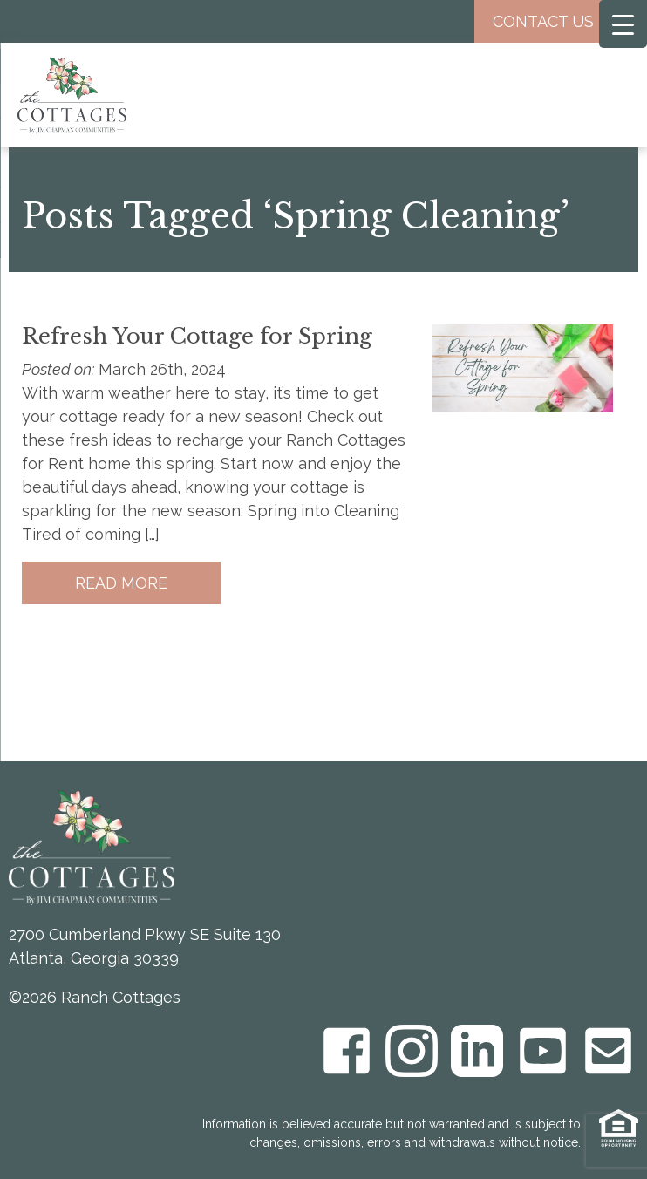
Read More (121, 583)
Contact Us (556, 21)
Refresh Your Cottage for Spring (197, 336)
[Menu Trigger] (623, 24)
